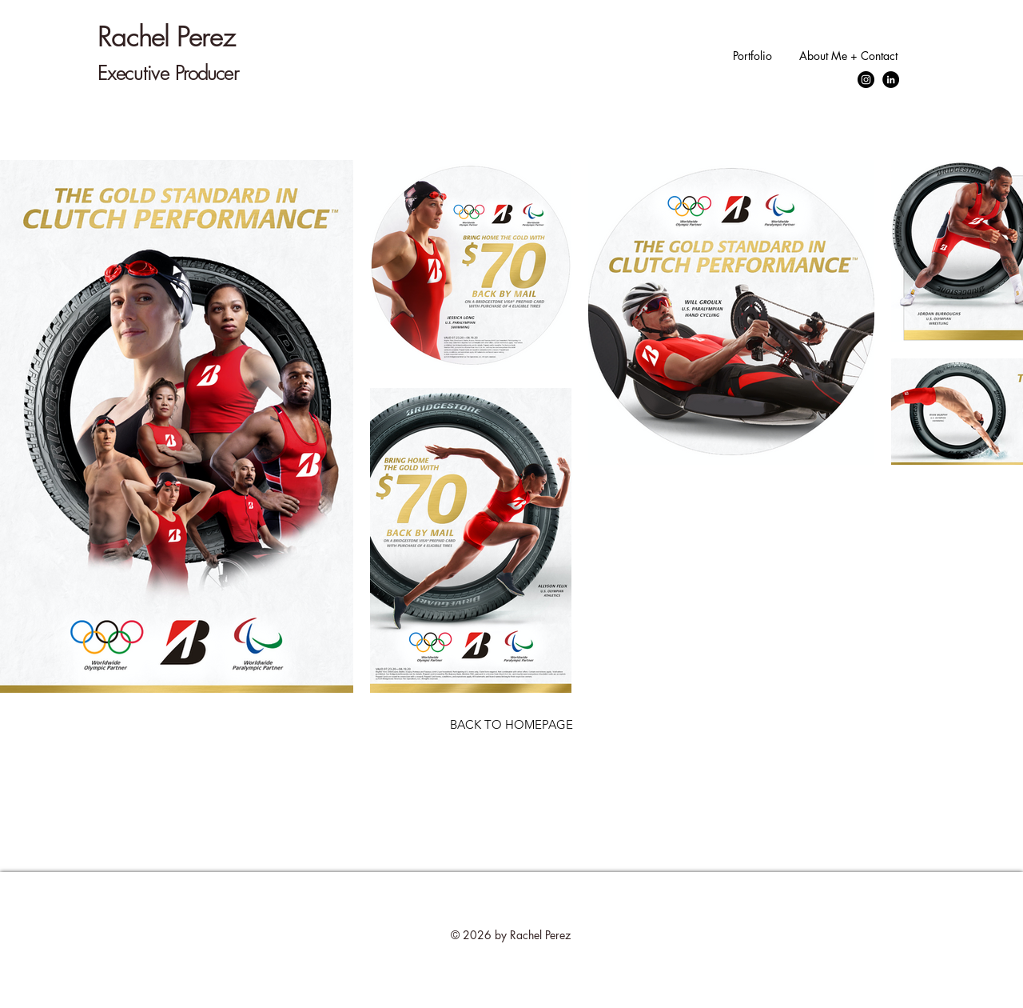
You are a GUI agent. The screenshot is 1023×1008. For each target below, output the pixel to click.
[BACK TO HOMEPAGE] (511, 724)
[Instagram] (866, 79)
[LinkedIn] (890, 79)
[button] (750, 55)
